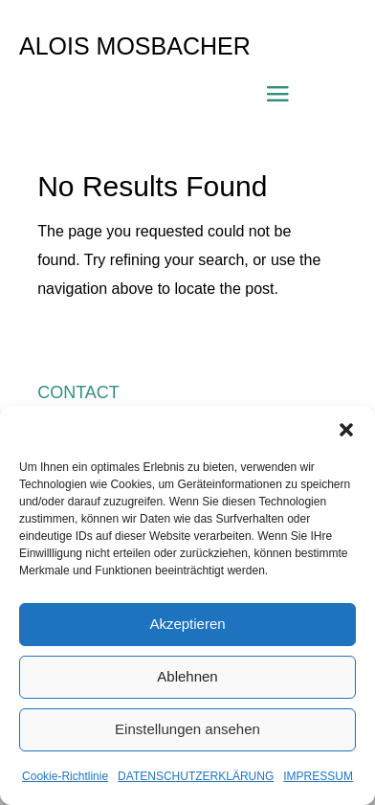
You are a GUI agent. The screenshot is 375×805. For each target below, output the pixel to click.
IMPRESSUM (318, 776)
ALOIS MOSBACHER (135, 46)
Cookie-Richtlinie (65, 776)
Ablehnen (187, 676)
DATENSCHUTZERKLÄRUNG (196, 776)
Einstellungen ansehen (187, 729)
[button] (346, 429)
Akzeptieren (187, 623)
